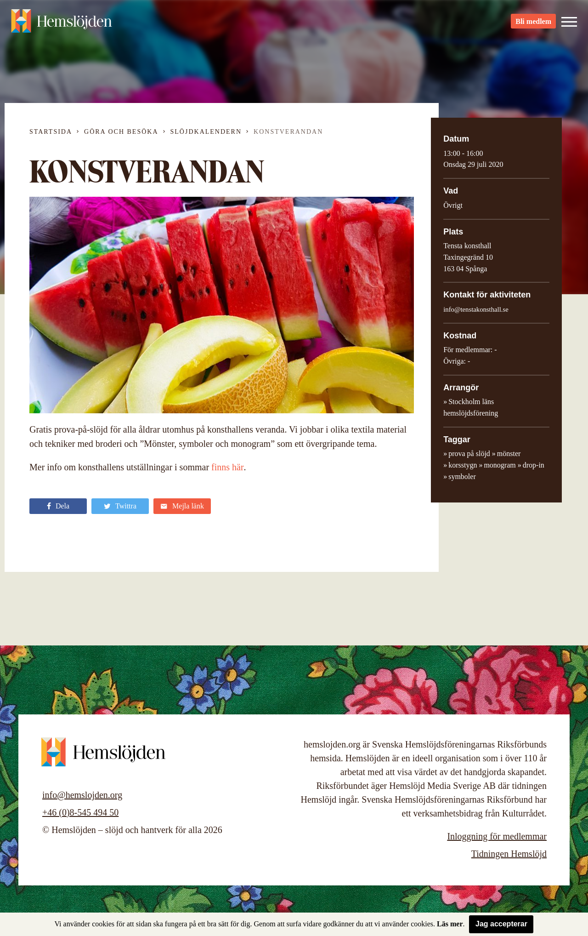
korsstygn (462, 465)
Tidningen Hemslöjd (509, 854)
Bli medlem (533, 23)
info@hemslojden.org (82, 795)
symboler (462, 476)
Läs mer (450, 924)
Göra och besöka (121, 131)
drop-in (533, 465)
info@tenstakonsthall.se (476, 309)
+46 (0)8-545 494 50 (80, 812)
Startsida (50, 131)
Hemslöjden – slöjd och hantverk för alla (61, 23)
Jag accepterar (501, 924)
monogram (499, 465)
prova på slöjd (469, 453)
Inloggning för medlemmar (497, 836)
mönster (509, 453)
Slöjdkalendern (206, 131)
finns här (227, 467)
